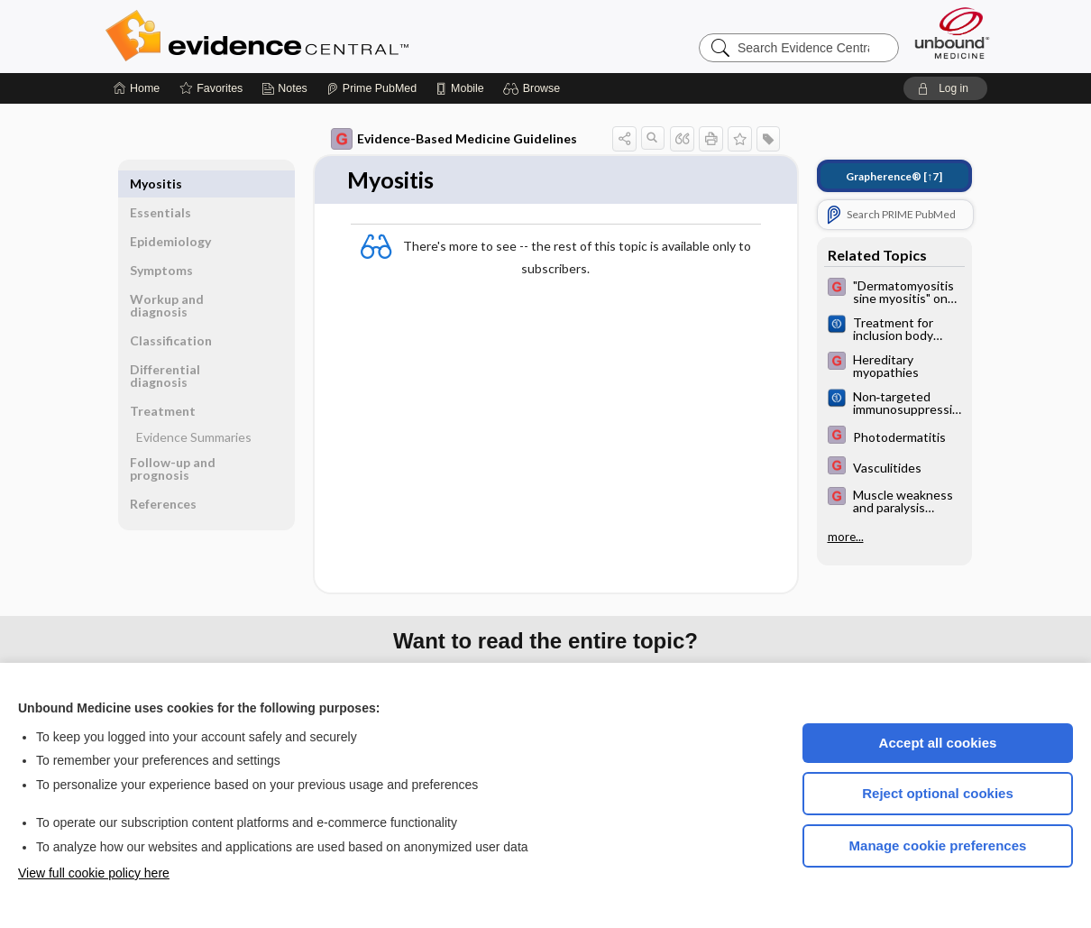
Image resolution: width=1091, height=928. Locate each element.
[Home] (137, 88)
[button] (534, 88)
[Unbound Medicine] (952, 33)
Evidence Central (329, 36)
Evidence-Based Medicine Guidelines (454, 139)
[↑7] (894, 176)
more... (846, 536)
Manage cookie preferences (938, 845)
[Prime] (371, 88)
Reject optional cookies (937, 793)
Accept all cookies (938, 742)
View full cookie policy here (94, 873)
